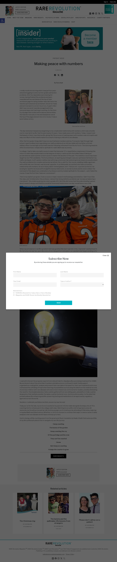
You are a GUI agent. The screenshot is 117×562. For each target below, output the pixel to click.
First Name (17, 272)
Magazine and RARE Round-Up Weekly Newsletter (33, 295)
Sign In (106, 2)
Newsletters (17, 291)
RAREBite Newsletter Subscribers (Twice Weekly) (33, 293)
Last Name (64, 272)
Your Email (16, 281)
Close (106, 255)
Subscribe (113, 2)
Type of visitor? (65, 281)
